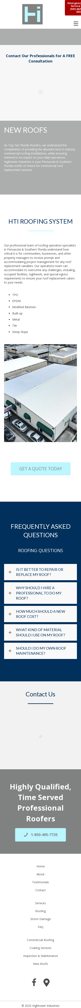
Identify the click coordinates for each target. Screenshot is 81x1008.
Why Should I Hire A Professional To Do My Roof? (38, 593)
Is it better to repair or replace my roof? (39, 572)
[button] (40, 572)
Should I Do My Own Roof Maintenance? (41, 651)
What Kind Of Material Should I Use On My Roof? (40, 632)
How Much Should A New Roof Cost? (40, 614)
